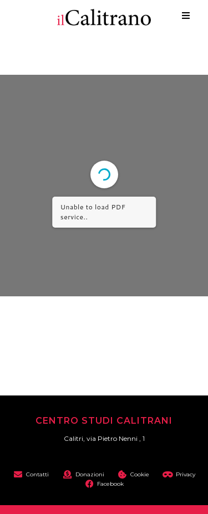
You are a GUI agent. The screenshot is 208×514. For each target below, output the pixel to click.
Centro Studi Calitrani (104, 420)
